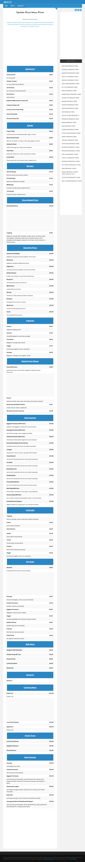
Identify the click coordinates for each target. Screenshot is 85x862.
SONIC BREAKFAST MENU (68, 126)
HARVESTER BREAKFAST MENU (70, 105)
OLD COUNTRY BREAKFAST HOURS (71, 165)
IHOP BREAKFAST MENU (68, 112)
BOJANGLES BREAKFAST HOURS (70, 147)
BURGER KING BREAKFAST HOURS (71, 151)
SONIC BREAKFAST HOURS (69, 168)
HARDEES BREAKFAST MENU (69, 101)
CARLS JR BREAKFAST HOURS (70, 154)
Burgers (20, 22)
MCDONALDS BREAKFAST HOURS (71, 161)
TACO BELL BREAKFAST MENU (70, 140)
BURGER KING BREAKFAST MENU (70, 73)
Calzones (46, 22)
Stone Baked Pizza (28, 22)
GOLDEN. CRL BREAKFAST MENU (70, 98)
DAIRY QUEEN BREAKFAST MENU (70, 83)
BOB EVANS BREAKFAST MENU (70, 66)
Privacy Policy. (73, 859)
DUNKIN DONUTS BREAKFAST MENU (71, 94)
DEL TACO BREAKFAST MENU (69, 87)
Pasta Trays (28, 26)
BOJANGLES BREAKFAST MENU (70, 69)
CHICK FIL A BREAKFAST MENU (70, 76)
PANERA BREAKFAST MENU (69, 122)
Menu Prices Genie (49, 859)
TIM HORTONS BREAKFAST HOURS (71, 177)
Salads (15, 22)
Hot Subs (32, 24)
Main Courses (19, 24)
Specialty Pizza (39, 22)
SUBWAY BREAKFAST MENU (69, 136)
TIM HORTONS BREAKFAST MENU (70, 143)
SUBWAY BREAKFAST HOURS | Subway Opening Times (70, 173)
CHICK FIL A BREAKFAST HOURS (70, 158)
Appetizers (10, 22)
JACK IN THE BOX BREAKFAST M (70, 115)
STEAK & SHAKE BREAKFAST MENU (71, 133)
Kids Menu (38, 24)
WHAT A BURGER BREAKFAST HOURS (72, 181)
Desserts (44, 24)
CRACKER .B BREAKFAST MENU (70, 80)
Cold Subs (26, 24)
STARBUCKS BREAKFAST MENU (70, 129)
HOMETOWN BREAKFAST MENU (70, 108)
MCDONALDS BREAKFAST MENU (70, 119)
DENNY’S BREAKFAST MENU (69, 90)
